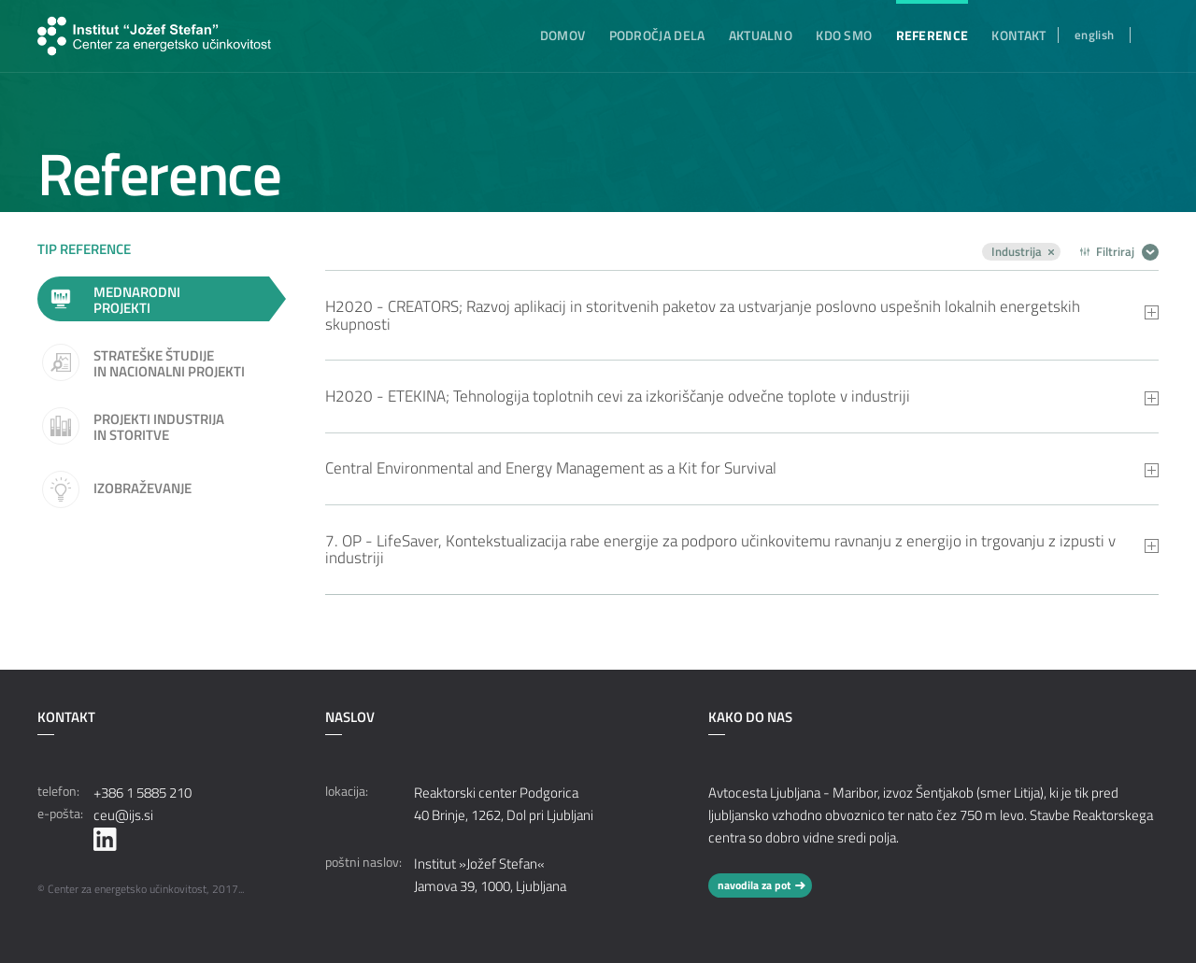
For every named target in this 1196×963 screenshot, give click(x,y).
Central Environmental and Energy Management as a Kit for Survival (550, 468)
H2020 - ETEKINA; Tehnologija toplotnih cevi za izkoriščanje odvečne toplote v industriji (617, 396)
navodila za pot (754, 885)
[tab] (742, 315)
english (1094, 35)
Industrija (1016, 252)
